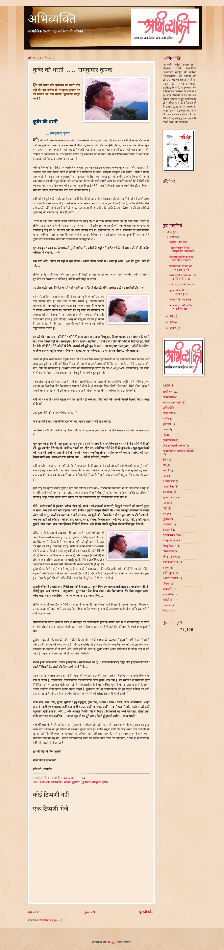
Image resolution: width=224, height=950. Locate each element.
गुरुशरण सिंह (169, 440)
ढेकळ (165, 459)
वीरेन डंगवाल (169, 551)
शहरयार (167, 567)
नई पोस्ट (33, 912)
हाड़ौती (166, 599)
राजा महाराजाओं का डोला (182, 284)
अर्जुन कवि (168, 413)
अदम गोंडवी (169, 397)
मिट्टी (165, 508)
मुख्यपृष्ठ (89, 912)
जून (172, 322)
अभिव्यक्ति (52, 19)
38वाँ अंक (44, 782)
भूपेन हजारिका (170, 497)
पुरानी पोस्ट (147, 912)
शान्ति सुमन (168, 572)
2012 (170, 232)
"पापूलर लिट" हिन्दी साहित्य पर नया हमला (181, 250)
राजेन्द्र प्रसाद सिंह (171, 535)
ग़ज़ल (165, 429)
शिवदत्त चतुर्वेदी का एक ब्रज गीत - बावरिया (181, 259)
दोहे (164, 465)
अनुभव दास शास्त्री (172, 402)
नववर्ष (166, 470)
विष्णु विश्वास (169, 546)
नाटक (166, 475)
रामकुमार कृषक (100, 782)
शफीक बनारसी (170, 562)
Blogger (112, 942)
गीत (165, 434)
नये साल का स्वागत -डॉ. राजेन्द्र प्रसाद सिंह (181, 268)
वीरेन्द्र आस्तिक (170, 556)
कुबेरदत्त (76, 782)
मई (172, 316)
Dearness (168, 605)
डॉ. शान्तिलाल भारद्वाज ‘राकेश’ (178, 451)
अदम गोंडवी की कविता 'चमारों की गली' (181, 307)
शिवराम (166, 583)
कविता (67, 782)
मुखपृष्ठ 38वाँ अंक (178, 242)
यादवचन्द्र (167, 524)
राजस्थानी (168, 529)
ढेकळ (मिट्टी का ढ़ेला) (180, 299)
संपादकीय (168, 594)
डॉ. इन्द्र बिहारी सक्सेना (174, 445)
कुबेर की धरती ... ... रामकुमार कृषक (179, 292)
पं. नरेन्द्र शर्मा (169, 481)
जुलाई (173, 328)
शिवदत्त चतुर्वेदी (170, 578)
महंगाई (166, 502)
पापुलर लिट (168, 486)
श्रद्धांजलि (167, 589)
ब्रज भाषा (167, 492)
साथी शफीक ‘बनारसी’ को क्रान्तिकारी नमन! (182, 277)
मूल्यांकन (86, 782)
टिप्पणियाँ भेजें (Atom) (50, 920)
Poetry (166, 610)
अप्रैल (173, 237)
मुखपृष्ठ (166, 513)
